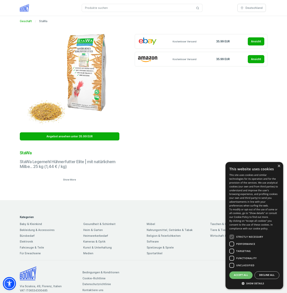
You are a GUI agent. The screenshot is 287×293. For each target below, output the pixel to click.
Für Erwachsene (30, 253)
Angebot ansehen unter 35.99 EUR (70, 136)
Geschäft (26, 21)
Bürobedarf (27, 235)
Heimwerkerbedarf (95, 235)
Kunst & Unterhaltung (97, 247)
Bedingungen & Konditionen (100, 272)
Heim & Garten (93, 230)
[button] (9, 283)
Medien (88, 253)
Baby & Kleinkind (31, 224)
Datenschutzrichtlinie (96, 284)
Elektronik (26, 241)
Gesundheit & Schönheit (99, 224)
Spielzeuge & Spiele (160, 247)
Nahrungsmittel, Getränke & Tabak (170, 230)
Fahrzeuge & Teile (32, 247)
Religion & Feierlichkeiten (164, 235)
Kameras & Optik (94, 241)
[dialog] (254, 225)
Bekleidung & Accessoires (37, 230)
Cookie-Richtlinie (94, 278)
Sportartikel (154, 253)
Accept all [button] (241, 275)
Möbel (151, 224)
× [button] (278, 166)
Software (153, 241)
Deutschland (252, 7)
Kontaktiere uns (92, 290)
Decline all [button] (267, 275)
